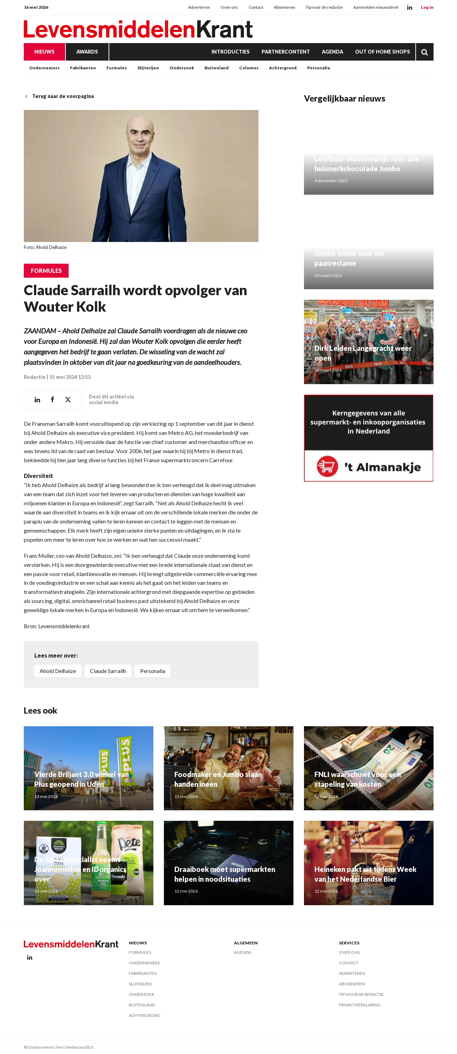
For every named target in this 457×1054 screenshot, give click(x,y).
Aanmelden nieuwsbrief (376, 7)
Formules (116, 67)
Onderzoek (181, 67)
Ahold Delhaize (58, 670)
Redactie (35, 377)
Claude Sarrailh (108, 670)
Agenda (332, 52)
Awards (87, 52)
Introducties (231, 52)
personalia (152, 670)
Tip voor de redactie (324, 7)
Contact (256, 7)
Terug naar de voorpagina (59, 96)
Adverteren (199, 7)
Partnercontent (286, 52)
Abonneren (284, 7)
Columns (248, 67)
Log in (427, 7)
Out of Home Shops (382, 52)
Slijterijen (148, 67)
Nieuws (44, 52)
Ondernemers (44, 67)
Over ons (229, 7)
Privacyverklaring (360, 1004)
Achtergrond (283, 67)
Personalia (318, 67)
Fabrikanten (83, 67)
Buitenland (217, 67)
